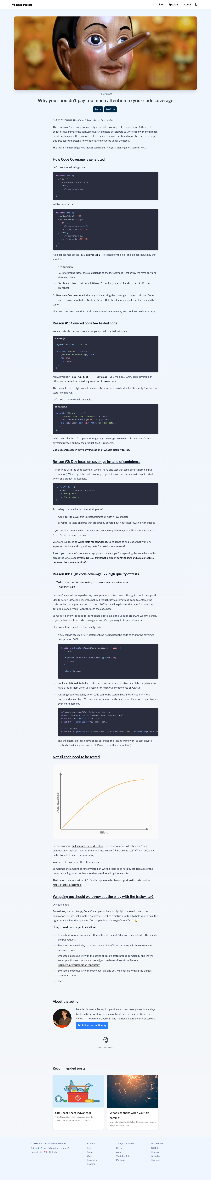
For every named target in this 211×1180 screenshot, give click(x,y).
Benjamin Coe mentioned (70, 295)
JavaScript (110, 109)
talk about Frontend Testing (87, 845)
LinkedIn (155, 1155)
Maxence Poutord (22, 4)
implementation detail (70, 683)
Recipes (120, 1147)
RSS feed (155, 1159)
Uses (89, 1155)
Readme (91, 1163)
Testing (98, 109)
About (90, 1151)
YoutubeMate (123, 1155)
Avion (119, 1151)
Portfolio (120, 1159)
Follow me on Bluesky (92, 1025)
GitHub (53, 1151)
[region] (108, 722)
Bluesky (155, 1151)
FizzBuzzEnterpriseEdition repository (78, 964)
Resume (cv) (93, 1159)
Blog (89, 1147)
